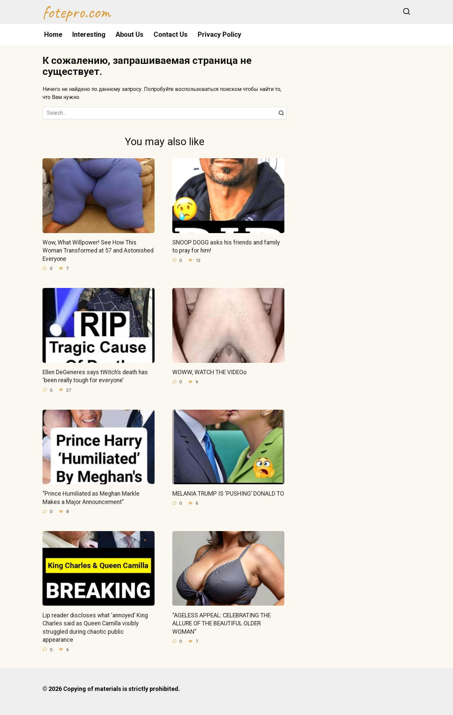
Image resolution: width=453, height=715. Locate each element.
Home (53, 34)
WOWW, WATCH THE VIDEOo (209, 372)
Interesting (88, 34)
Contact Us (171, 34)
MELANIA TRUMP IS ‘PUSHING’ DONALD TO (228, 493)
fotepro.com (76, 12)
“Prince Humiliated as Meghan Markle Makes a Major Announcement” (91, 497)
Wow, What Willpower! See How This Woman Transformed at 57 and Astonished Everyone (98, 250)
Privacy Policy (219, 34)
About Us (129, 34)
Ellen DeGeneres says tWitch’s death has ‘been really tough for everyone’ (95, 376)
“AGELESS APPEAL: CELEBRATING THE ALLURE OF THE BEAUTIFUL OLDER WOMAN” (221, 623)
